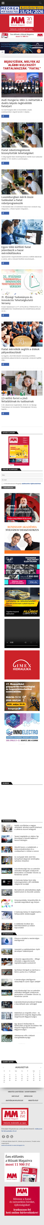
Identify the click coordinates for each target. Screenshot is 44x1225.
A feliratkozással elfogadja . (21, 483)
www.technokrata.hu (7, 1145)
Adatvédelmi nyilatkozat (14, 1100)
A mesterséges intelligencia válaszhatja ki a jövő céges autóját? (27, 981)
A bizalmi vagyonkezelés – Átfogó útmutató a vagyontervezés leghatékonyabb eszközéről (27, 961)
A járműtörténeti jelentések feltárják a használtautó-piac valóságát (28, 1003)
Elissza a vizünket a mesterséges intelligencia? (26, 939)
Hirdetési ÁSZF (33, 1100)
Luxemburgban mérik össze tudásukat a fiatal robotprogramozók (17, 200)
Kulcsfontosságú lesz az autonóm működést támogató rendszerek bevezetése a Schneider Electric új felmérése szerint (27, 872)
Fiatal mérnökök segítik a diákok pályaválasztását (20, 351)
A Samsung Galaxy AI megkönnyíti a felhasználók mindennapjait (27, 913)
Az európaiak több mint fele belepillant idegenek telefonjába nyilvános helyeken (26, 859)
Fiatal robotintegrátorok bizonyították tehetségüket (17, 152)
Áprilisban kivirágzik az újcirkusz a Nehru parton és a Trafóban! (27, 971)
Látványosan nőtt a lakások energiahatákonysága (24, 1037)
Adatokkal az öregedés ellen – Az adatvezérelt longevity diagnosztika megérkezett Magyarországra (27, 1015)
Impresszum (28, 1096)
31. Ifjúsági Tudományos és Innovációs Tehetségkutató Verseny (17, 300)
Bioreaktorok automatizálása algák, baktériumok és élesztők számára (27, 891)
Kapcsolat (15, 1096)
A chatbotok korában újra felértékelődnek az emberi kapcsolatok (24, 926)
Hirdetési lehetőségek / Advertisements (22, 1092)
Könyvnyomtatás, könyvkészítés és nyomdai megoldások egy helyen (27, 901)
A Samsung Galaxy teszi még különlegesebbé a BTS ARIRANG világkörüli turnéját (26, 882)
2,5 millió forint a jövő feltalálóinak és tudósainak (17, 400)
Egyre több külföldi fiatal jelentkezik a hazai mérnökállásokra (16, 250)
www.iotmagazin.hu (19, 1145)
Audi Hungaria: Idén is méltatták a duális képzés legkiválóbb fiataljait (21, 103)
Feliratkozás (8, 488)
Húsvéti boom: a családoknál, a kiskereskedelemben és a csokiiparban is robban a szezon (26, 849)
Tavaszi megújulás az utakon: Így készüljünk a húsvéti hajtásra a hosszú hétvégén (26, 838)
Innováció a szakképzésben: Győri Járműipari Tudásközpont (27, 950)
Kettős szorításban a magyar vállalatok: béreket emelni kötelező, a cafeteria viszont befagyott (28, 827)
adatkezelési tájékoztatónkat (31, 483)
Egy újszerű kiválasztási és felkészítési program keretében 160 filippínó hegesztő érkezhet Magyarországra (28, 1027)
